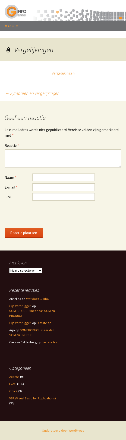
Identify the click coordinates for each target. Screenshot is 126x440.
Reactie (12, 145)
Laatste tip (44, 323)
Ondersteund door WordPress (63, 430)
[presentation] (40, 214)
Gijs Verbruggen (20, 306)
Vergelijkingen (63, 73)
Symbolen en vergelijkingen (32, 93)
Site (8, 197)
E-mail (11, 187)
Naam (10, 177)
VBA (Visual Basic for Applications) (32, 398)
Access (14, 377)
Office (13, 391)
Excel (12, 384)
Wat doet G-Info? (37, 299)
